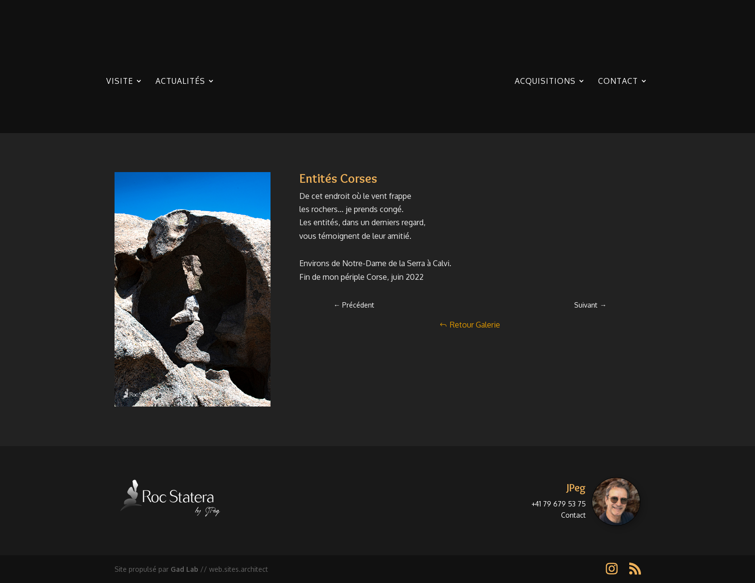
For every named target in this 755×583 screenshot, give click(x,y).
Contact (618, 82)
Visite (119, 82)
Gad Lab (184, 569)
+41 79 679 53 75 (558, 504)
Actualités (180, 82)
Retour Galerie (475, 325)
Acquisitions (545, 82)
